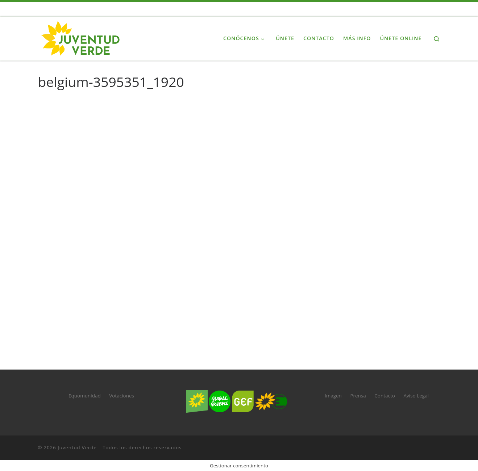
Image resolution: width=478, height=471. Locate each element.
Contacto (384, 395)
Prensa (358, 395)
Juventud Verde (77, 447)
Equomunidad (84, 395)
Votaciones (121, 395)
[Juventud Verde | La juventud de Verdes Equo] (83, 37)
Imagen (333, 395)
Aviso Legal (416, 395)
